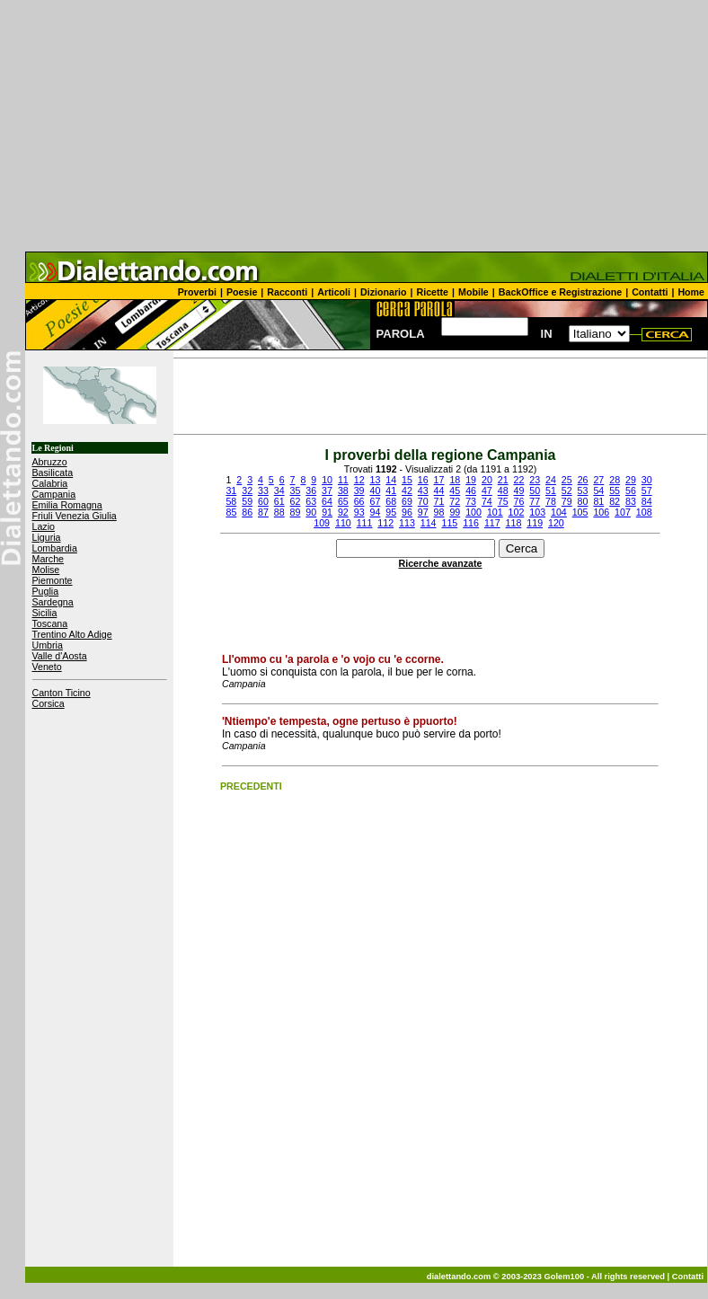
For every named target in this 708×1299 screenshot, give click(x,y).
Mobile (473, 292)
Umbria (47, 645)
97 (423, 512)
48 (503, 490)
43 (423, 490)
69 (407, 501)
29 (630, 479)
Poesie (241, 292)
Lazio (43, 526)
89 (295, 512)
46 (470, 490)
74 (487, 501)
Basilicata (53, 472)
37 (327, 490)
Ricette (433, 292)
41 (390, 490)
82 (614, 501)
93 (359, 512)
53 (583, 490)
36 (310, 490)
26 (583, 479)
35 (295, 490)
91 (327, 512)
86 (247, 512)
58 (231, 501)
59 (247, 501)
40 (374, 490)
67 (374, 501)
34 (279, 490)
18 (454, 479)
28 (614, 479)
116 (471, 522)
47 (487, 490)
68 (390, 501)
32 (247, 490)
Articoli (333, 292)
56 (630, 490)
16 (423, 479)
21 (503, 479)
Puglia (45, 591)
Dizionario (383, 292)
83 (630, 501)
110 (343, 522)
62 (295, 501)
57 (647, 490)
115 (449, 522)
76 (518, 501)
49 (518, 490)
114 (428, 522)
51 (550, 490)
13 (374, 479)
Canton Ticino (61, 692)
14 (390, 479)
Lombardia (54, 548)
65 (343, 501)
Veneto (47, 666)
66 (359, 501)
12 (359, 479)
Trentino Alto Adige (72, 634)
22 (519, 479)
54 (598, 490)
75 (503, 501)
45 (454, 490)
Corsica (48, 703)
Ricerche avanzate (440, 563)
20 (487, 479)
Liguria (46, 537)
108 (644, 512)
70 (423, 501)
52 (567, 490)
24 (550, 479)
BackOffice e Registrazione (560, 292)
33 (263, 490)
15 (407, 479)
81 (598, 501)
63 (310, 501)
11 (343, 479)
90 (310, 512)
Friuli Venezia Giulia (74, 515)
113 (407, 522)
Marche (48, 558)
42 (407, 490)
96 (407, 512)
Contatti (650, 292)
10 (327, 479)
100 (473, 512)
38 (343, 490)
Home (690, 292)
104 (559, 512)
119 (535, 522)
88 (279, 512)
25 (567, 479)
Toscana (50, 623)
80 (583, 501)
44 (439, 490)
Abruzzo (49, 461)
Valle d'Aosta (59, 655)
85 (231, 512)
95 (390, 512)
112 (385, 522)
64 (327, 501)
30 (647, 479)
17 (439, 479)
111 (365, 522)
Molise (46, 569)
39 (359, 490)
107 (623, 512)
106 (601, 512)
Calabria (50, 483)
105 (580, 512)
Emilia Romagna (67, 504)
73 (470, 501)
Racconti (287, 292)
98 (439, 512)
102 (517, 512)
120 (556, 522)
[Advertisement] (354, 126)
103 (537, 512)
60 (263, 501)
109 (322, 522)
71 (439, 501)
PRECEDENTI (251, 786)
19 (470, 479)
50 (534, 490)
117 (492, 522)
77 (534, 501)
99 (454, 512)
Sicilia (45, 612)
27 (598, 479)
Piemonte (52, 580)
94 (374, 512)
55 (614, 490)
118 (514, 522)
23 (534, 479)
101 (495, 512)
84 (647, 501)
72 (454, 501)
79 (567, 501)
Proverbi (197, 292)
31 (231, 490)
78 (550, 501)
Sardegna (53, 601)
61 (279, 501)
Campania (54, 494)
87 (263, 512)
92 (343, 512)
